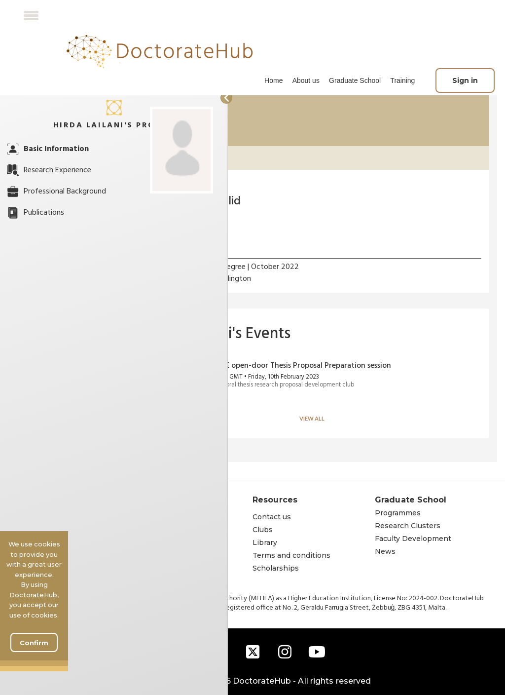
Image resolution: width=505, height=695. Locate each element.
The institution (157, 516)
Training (402, 80)
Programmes (398, 512)
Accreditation (154, 568)
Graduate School (355, 80)
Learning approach (164, 555)
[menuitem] (273, 80)
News (385, 551)
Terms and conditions (291, 555)
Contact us (271, 516)
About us (306, 80)
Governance (152, 542)
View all (312, 418)
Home (273, 80)
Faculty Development (413, 538)
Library (264, 542)
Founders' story (158, 529)
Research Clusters (407, 525)
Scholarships (275, 568)
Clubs (262, 529)
